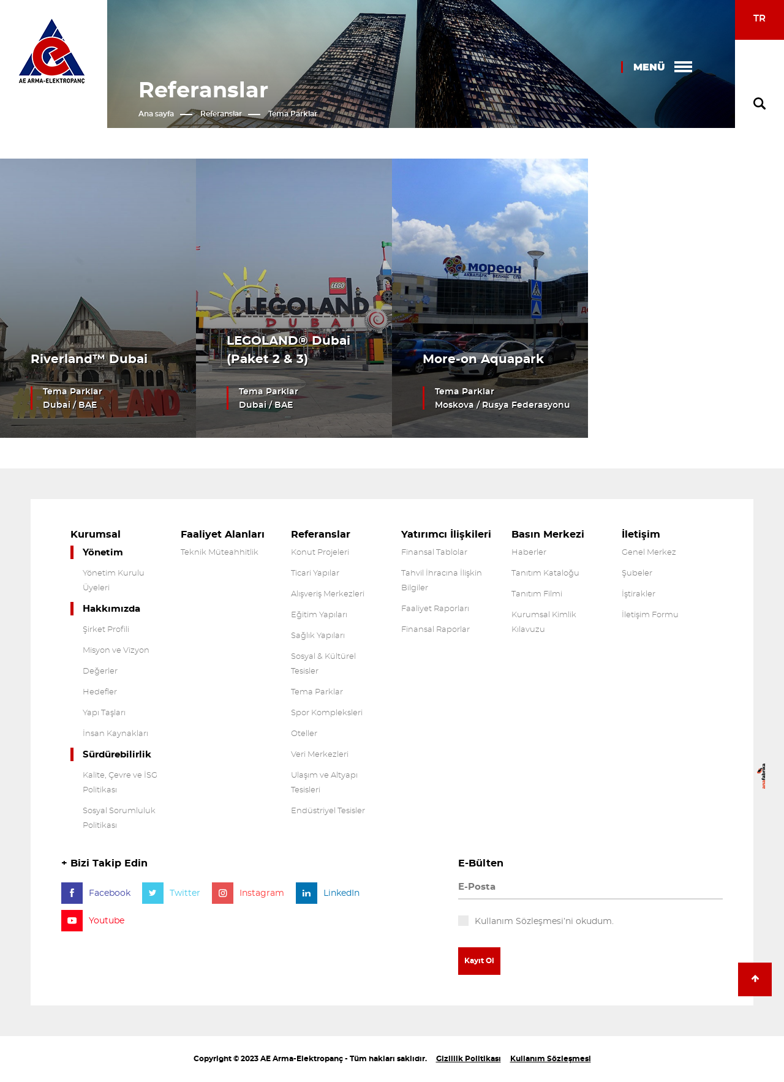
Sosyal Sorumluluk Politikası (119, 818)
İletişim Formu (650, 615)
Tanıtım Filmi (536, 594)
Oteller (304, 734)
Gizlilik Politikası (468, 1058)
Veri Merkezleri (320, 755)
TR (759, 18)
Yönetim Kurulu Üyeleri (114, 580)
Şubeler (637, 573)
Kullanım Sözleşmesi (550, 1058)
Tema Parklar (292, 114)
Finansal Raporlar (435, 630)
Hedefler (100, 692)
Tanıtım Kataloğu (545, 573)
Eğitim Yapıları (319, 615)
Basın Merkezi (547, 534)
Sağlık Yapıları (318, 636)
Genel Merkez (649, 553)
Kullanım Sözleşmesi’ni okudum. (544, 921)
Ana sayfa (156, 114)
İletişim (641, 534)
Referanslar (221, 114)
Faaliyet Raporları (435, 609)
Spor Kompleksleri (327, 713)
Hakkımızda (111, 609)
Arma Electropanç (51, 51)
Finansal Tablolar (434, 553)
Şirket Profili (106, 630)
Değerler (100, 671)
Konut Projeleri (320, 553)
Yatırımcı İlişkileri (446, 534)
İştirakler (638, 594)
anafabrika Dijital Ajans (761, 776)
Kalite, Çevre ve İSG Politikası (120, 783)
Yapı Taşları (104, 713)
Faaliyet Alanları (223, 534)
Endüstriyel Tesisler (328, 811)
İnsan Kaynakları (115, 734)
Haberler (528, 553)
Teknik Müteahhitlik (219, 553)
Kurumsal (95, 534)
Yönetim (103, 552)
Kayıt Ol (479, 960)
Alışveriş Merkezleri (327, 594)
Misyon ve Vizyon (116, 651)
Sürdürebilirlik (117, 754)
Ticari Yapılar (315, 573)
